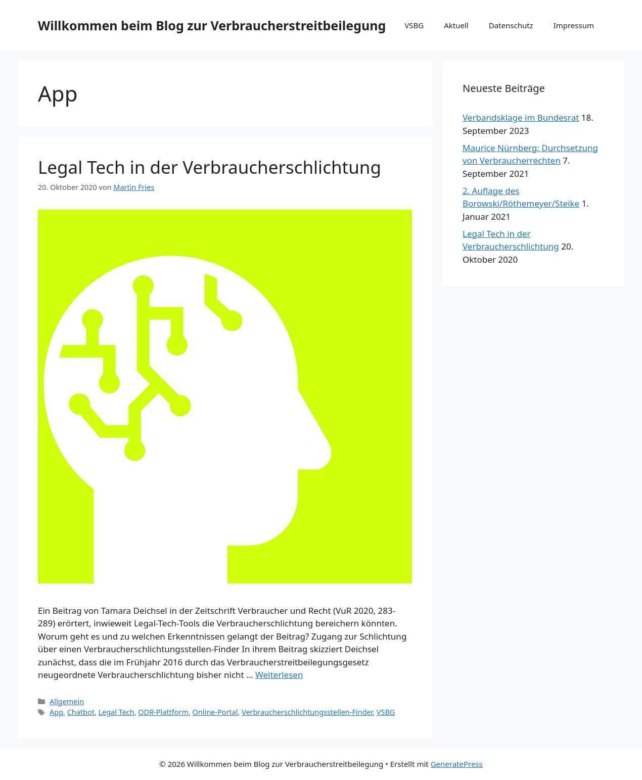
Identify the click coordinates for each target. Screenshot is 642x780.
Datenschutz (511, 25)
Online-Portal (215, 712)
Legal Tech (116, 712)
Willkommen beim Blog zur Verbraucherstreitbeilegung (212, 25)
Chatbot (81, 712)
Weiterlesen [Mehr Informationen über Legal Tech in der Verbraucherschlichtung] (279, 674)
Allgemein (67, 701)
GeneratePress (457, 764)
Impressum (574, 25)
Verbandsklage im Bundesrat (521, 117)
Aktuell (456, 25)
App (56, 712)
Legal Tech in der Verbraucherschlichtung (209, 167)
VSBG (414, 25)
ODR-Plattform (163, 712)
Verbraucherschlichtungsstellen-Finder (307, 712)
